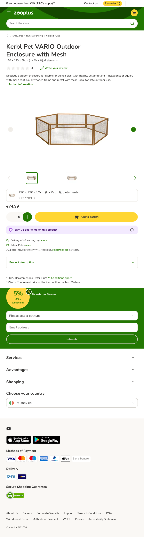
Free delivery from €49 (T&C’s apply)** (30, 3)
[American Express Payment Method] (43, 459)
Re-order (113, 3)
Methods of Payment (45, 519)
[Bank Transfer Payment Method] (81, 459)
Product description (72, 262)
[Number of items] (19, 217)
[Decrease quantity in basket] (11, 217)
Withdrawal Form (17, 519)
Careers (27, 513)
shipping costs (60, 249)
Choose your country (25, 393)
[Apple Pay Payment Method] (65, 459)
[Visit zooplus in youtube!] (8, 428)
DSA (109, 513)
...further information (20, 84)
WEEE (66, 519)
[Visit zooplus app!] (18, 443)
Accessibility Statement (102, 519)
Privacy (79, 519)
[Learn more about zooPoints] (131, 229)
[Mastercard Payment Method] (22, 459)
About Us (12, 513)
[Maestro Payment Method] (32, 459)
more (44, 240)
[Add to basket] (86, 217)
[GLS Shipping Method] (22, 477)
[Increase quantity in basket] (27, 217)
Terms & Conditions (89, 513)
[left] (10, 129)
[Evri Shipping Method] (11, 477)
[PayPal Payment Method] (54, 459)
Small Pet (17, 35)
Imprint (68, 513)
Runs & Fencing (34, 35)
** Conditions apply (60, 278)
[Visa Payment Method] (11, 459)
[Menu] (8, 13)
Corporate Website (47, 513)
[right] (133, 129)
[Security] (15, 496)
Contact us (91, 3)
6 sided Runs (53, 35)
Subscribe (72, 339)
